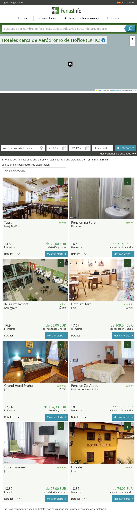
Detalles (12, 254)
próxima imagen (66, 198)
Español (128, 2)
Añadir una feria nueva (81, 18)
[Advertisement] (68, 116)
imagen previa (4, 198)
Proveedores (47, 18)
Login (5, 2)
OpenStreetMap (116, 90)
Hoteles (113, 18)
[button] (69, 62)
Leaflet (99, 90)
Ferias (24, 18)
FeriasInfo (69, 10)
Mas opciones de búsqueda (115, 153)
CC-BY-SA (133, 90)
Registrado (16, 2)
